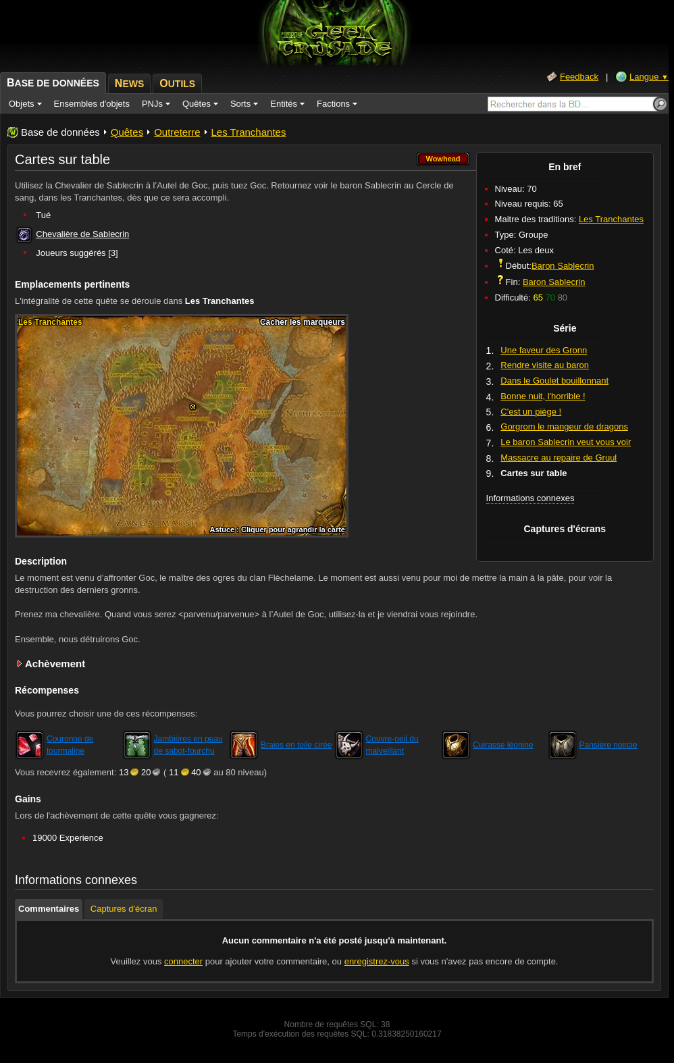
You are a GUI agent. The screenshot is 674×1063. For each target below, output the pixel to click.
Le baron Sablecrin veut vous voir (565, 442)
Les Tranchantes (248, 132)
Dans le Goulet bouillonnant (554, 380)
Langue (649, 77)
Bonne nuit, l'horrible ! (542, 396)
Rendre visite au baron (544, 365)
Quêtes (127, 132)
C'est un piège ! (530, 412)
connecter (183, 961)
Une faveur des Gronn (543, 350)
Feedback (579, 77)
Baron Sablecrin (563, 266)
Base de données (60, 132)
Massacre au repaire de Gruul (558, 457)
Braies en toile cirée (296, 745)
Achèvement (55, 663)
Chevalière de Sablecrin (82, 234)
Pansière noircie (608, 745)
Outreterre (177, 132)
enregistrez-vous (376, 961)
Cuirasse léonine (503, 745)
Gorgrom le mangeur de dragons (564, 426)
